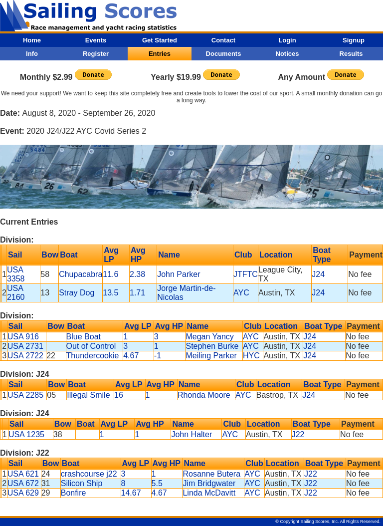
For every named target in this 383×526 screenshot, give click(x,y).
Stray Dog (76, 292)
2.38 (137, 274)
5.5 (157, 483)
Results (351, 53)
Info (32, 53)
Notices (287, 53)
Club (243, 255)
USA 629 (23, 493)
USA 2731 (25, 346)
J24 (318, 274)
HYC (251, 355)
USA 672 (23, 483)
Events (96, 40)
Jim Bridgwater (209, 483)
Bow (49, 255)
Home (32, 40)
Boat (69, 255)
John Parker (178, 274)
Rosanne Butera (211, 474)
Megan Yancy (209, 336)
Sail (15, 255)
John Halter (191, 434)
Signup (354, 40)
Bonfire (73, 493)
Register (96, 53)
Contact (223, 40)
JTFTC (245, 274)
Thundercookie (92, 355)
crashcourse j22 (89, 474)
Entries (160, 53)
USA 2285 (25, 395)
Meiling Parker (211, 355)
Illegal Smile (88, 395)
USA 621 (23, 474)
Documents (223, 53)
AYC (241, 292)
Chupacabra (80, 274)
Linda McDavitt (209, 493)
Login (287, 40)
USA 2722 (25, 355)
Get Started (159, 40)
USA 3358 (16, 274)
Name (169, 255)
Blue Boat (83, 336)
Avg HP (138, 254)
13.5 (110, 292)
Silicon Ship (82, 483)
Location (276, 255)
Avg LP (111, 254)
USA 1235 (26, 434)
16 (118, 395)
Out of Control (91, 346)
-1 (157, 355)
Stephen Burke (212, 346)
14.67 (131, 493)
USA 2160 (16, 292)
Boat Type (322, 254)
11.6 (110, 274)
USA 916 (23, 336)
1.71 (137, 292)
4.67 (131, 355)
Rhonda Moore (204, 395)
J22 (298, 434)
